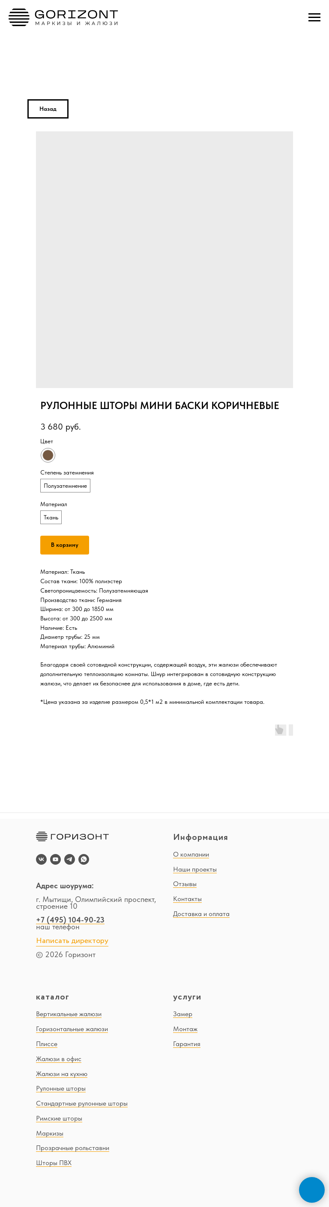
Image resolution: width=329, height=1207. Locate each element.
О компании (191, 854)
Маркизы (49, 1133)
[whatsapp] (83, 859)
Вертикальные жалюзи (69, 1014)
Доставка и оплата (201, 914)
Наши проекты (195, 869)
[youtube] (55, 859)
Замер (182, 1014)
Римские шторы (59, 1118)
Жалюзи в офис (58, 1059)
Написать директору (72, 940)
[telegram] (69, 859)
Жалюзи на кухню (61, 1074)
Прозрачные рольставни (72, 1148)
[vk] (41, 859)
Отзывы (185, 884)
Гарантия (186, 1044)
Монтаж (185, 1029)
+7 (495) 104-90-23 (70, 919)
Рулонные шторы (61, 1088)
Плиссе (46, 1044)
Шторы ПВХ (54, 1163)
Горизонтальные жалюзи (72, 1029)
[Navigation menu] (314, 17)
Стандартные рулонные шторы (82, 1103)
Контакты (187, 899)
